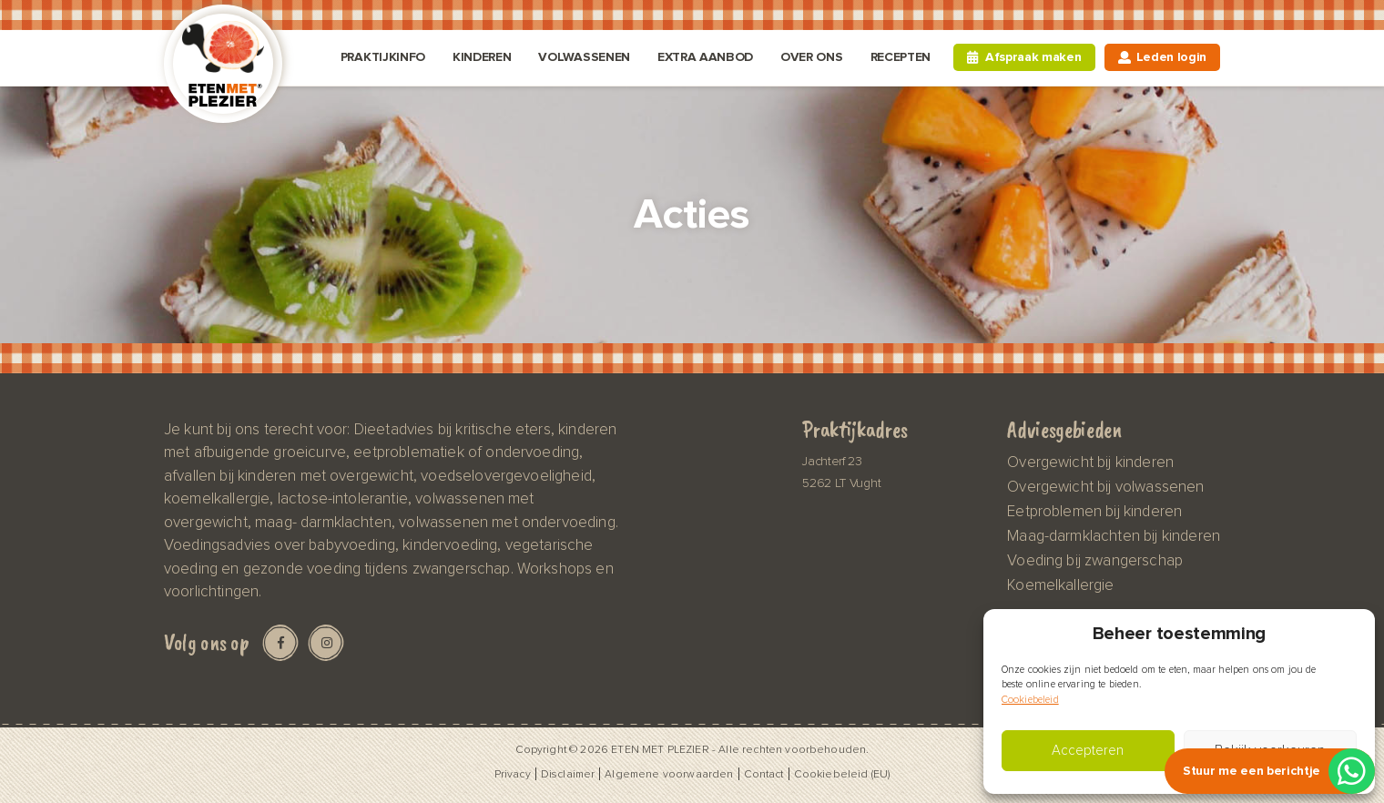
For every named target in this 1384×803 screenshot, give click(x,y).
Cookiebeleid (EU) (842, 773)
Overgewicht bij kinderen (1090, 462)
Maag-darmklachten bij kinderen (1113, 536)
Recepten (900, 57)
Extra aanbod (705, 57)
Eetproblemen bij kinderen (1094, 512)
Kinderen (482, 57)
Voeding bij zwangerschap (1095, 561)
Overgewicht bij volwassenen (1105, 487)
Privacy (512, 773)
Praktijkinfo (383, 57)
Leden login (1171, 57)
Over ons (811, 57)
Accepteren (1088, 750)
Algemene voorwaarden (669, 773)
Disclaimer (568, 773)
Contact (764, 773)
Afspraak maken (1033, 57)
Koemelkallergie (1060, 585)
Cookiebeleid (1030, 700)
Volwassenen (583, 57)
